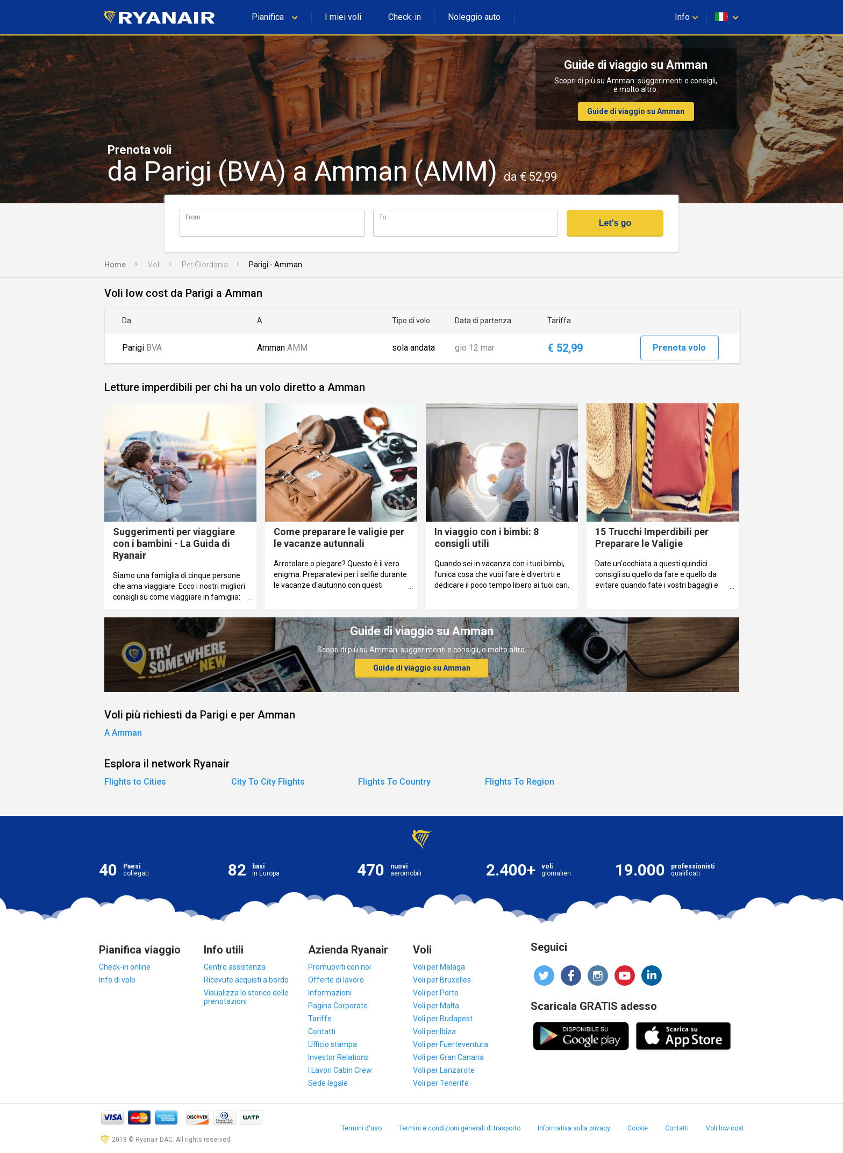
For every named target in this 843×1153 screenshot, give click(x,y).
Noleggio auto (474, 17)
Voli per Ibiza (434, 1031)
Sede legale (328, 1083)
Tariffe (320, 1018)
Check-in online (125, 967)
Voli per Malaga (439, 967)
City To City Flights (268, 782)
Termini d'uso (361, 1128)
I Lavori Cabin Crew (340, 1070)
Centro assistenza (235, 967)
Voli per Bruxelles (442, 980)
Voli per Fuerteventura (450, 1044)
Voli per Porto (436, 992)
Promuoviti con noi (339, 967)
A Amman (123, 733)
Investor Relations (338, 1057)
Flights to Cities (135, 782)
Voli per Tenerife (441, 1083)
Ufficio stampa (332, 1044)
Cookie (637, 1128)
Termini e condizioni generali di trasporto (459, 1128)
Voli (154, 264)
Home (115, 264)
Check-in (404, 17)
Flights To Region (519, 782)
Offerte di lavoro (336, 980)
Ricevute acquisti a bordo (246, 980)
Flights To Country (394, 782)
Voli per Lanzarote (444, 1070)
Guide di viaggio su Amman (635, 111)
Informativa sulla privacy (574, 1128)
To (382, 216)
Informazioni (330, 992)
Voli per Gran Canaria (448, 1057)
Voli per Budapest (443, 1018)
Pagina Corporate (338, 1005)
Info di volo (117, 980)
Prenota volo (679, 348)
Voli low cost (725, 1128)
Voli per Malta (436, 1005)
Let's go (615, 222)
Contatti (321, 1031)
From (193, 216)
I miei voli (343, 17)
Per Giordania (205, 264)
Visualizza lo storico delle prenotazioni (246, 997)
